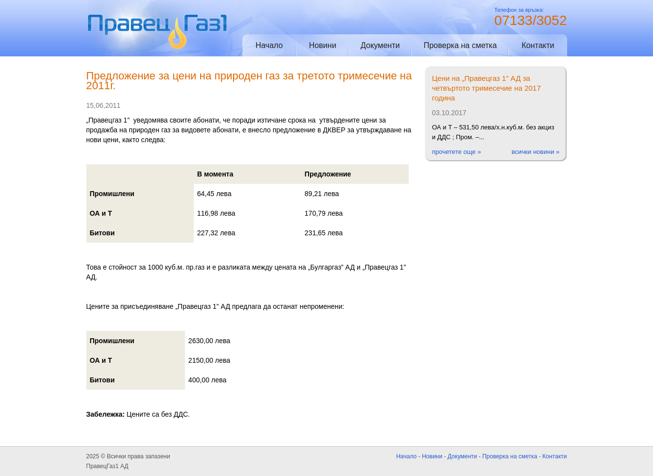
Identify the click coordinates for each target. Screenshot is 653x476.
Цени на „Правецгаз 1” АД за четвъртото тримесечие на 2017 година (486, 88)
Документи (380, 45)
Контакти (538, 45)
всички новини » (536, 151)
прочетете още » (456, 151)
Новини (323, 45)
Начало (269, 45)
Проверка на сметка (459, 45)
